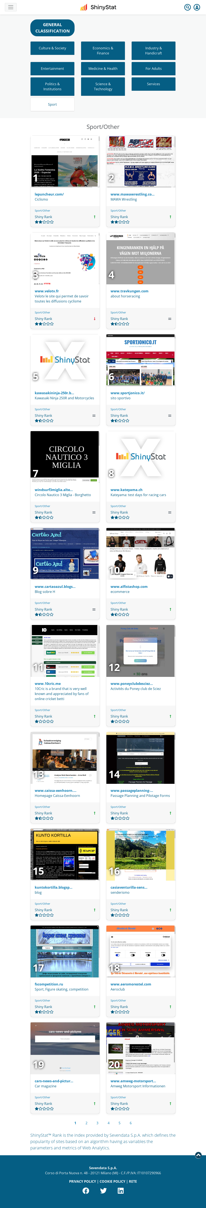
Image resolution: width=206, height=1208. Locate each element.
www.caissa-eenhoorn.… (55, 790)
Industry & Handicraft (153, 50)
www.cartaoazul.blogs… (55, 586)
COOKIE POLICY (112, 1181)
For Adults (154, 68)
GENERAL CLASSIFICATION (52, 28)
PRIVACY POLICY (82, 1181)
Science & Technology (103, 86)
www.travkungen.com (129, 291)
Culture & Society (52, 48)
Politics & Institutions (52, 86)
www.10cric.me (48, 683)
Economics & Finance (103, 50)
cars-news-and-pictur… (54, 1081)
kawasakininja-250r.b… (54, 393)
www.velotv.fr (47, 291)
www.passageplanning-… (132, 790)
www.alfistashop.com (129, 586)
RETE (133, 1181)
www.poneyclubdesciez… (132, 683)
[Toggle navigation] (11, 7)
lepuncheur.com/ (49, 194)
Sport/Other (42, 210)
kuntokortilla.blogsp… (53, 887)
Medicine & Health (103, 68)
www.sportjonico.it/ (128, 393)
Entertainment (52, 68)
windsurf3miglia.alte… (54, 489)
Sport (52, 104)
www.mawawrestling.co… (133, 194)
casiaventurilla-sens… (129, 887)
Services (153, 84)
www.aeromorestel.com (131, 984)
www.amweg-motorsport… (133, 1081)
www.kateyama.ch (127, 489)
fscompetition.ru (49, 984)
